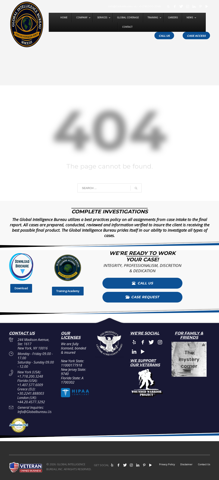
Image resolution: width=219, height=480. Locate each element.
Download (21, 288)
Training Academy (67, 291)
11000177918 (71, 365)
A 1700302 (72, 380)
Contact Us (204, 464)
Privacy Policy (167, 464)
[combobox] (109, 187)
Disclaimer (186, 464)
